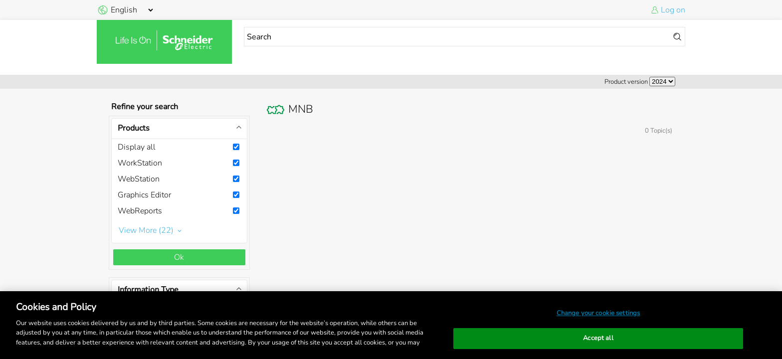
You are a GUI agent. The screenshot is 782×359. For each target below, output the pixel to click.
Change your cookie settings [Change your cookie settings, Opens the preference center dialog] (598, 313)
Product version (626, 81)
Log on (673, 9)
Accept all (598, 338)
